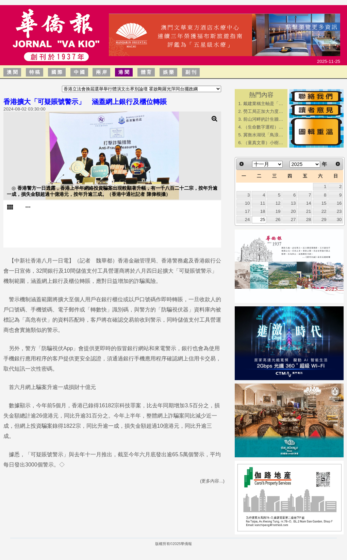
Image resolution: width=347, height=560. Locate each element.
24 (247, 219)
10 (247, 203)
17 (247, 211)
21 (308, 211)
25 (262, 219)
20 (293, 211)
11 (262, 203)
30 (339, 219)
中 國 (79, 72)
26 (278, 219)
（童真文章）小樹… (263, 142)
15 (324, 203)
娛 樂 (168, 72)
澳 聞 (12, 72)
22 (324, 211)
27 (293, 219)
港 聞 (123, 72)
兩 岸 (101, 72)
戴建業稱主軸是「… (263, 103)
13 (293, 203)
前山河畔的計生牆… (263, 119)
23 (339, 211)
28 (308, 219)
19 (278, 211)
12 (278, 203)
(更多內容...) (212, 480)
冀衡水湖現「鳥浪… (263, 134)
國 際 (56, 72)
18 (262, 211)
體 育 (146, 72)
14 (308, 203)
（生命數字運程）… (263, 127)
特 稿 (34, 72)
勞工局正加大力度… (263, 111)
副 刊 (190, 72)
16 (339, 203)
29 (324, 219)
